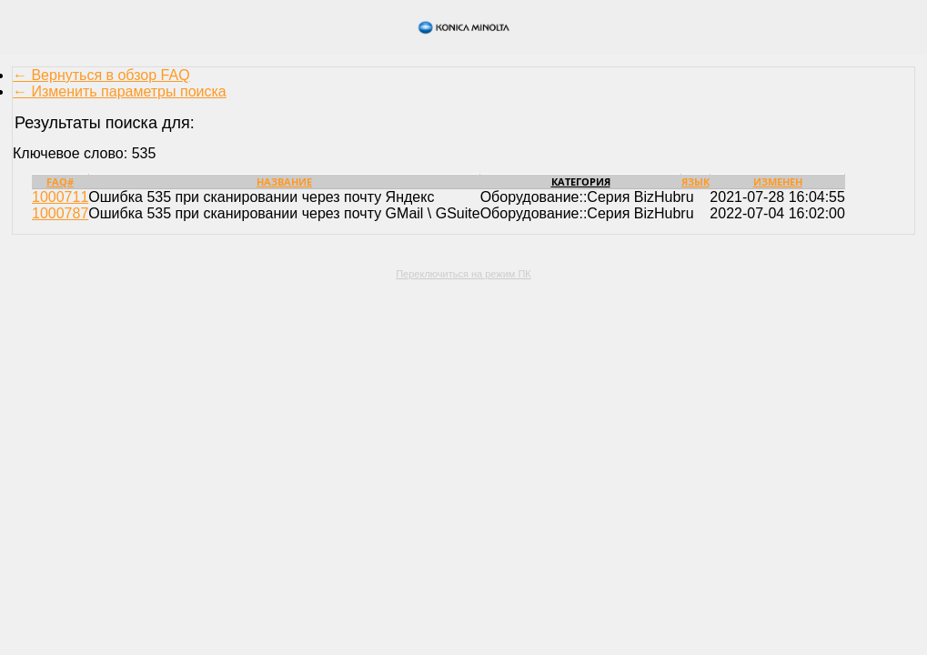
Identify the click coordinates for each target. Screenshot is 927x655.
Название (284, 181)
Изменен (777, 181)
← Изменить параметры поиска (120, 91)
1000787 (60, 213)
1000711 (60, 197)
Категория (580, 181)
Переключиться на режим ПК (463, 273)
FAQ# (60, 181)
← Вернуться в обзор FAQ (101, 75)
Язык (695, 181)
